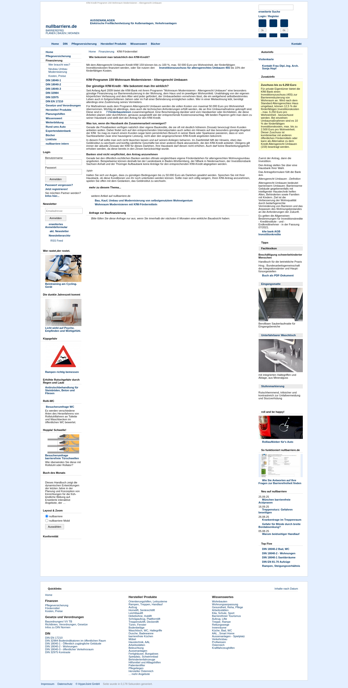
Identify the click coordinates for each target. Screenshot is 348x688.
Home (55, 43)
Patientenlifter (137, 665)
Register (273, 16)
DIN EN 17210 (54, 101)
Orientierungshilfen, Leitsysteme (148, 601)
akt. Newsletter (59, 231)
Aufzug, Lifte (219, 618)
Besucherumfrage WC (59, 406)
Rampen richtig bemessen (63, 370)
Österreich (218, 645)
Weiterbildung (55, 122)
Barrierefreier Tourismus (226, 615)
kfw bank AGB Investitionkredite (270, 233)
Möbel (132, 639)
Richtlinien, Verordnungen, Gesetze (66, 624)
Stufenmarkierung (272, 386)
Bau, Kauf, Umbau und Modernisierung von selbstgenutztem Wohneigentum (144, 200)
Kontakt (296, 43)
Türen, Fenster (137, 624)
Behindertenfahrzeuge (142, 659)
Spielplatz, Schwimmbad (143, 656)
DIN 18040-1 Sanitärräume (279, 557)
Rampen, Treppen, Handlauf (146, 604)
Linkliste (51, 139)
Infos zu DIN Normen (57, 627)
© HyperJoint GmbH (88, 683)
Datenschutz (65, 683)
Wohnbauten (219, 601)
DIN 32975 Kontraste (57, 652)
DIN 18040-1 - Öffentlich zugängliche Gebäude (73, 643)
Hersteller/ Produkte (113, 43)
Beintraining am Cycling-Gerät (63, 284)
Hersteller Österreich (141, 671)
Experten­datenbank (58, 130)
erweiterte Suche (269, 11)
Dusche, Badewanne (141, 633)
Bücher (155, 43)
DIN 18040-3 (53, 88)
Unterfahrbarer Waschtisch (278, 335)
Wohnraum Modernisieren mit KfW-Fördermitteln (126, 204)
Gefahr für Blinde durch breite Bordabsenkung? (280, 525)
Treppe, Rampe (221, 621)
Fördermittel (52, 608)
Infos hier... (52, 195)
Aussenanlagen (138, 650)
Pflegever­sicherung (84, 43)
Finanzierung (106, 51)
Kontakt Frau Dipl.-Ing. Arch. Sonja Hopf (280, 67)
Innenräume (219, 627)
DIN (65, 43)
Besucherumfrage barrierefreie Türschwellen (63, 455)
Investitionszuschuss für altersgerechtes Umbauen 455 (194, 67)
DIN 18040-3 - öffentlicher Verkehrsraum (69, 649)
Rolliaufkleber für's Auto (277, 441)
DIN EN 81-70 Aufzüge (276, 561)
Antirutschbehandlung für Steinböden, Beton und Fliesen (61, 390)
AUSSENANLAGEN (102, 20)
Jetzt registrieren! (56, 189)
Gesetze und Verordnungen (63, 105)
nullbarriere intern (57, 143)
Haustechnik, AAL (139, 642)
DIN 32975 (52, 97)
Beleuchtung (136, 647)
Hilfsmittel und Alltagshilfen (145, 662)
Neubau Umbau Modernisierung (57, 70)
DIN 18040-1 (53, 80)
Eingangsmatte (271, 283)
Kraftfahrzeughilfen (223, 647)
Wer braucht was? (59, 64)
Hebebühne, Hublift (140, 615)
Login (262, 16)
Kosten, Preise (57, 75)
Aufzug (133, 607)
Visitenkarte (266, 59)
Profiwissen (219, 642)
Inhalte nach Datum (286, 588)
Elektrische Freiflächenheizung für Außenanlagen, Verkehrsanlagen (133, 23)
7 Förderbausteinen (118, 112)
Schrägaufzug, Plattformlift (144, 618)
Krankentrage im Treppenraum (281, 519)
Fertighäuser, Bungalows (143, 653)
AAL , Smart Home (223, 633)
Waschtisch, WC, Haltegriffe (145, 630)
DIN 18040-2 (53, 84)
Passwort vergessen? (59, 185)
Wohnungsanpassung (225, 604)
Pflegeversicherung (56, 605)
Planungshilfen (55, 113)
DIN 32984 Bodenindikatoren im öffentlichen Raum (75, 640)
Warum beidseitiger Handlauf (280, 534)
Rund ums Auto (56, 126)
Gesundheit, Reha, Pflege (227, 607)
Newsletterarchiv (60, 235)
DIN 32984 (52, 92)
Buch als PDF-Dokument (278, 275)
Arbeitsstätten (137, 645)
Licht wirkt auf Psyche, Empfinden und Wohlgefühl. (63, 328)
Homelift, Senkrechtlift (142, 610)
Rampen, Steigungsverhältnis (281, 565)
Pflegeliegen (136, 668)
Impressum (47, 683)
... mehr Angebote (139, 674)
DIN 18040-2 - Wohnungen (279, 553)
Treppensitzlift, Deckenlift (144, 621)
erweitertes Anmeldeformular (56, 226)
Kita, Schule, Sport (223, 613)
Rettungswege (220, 624)
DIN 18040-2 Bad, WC (276, 548)
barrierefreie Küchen (141, 636)
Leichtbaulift (136, 613)
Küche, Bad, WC (222, 630)
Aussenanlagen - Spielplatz (228, 636)
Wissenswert (138, 43)
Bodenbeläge (137, 627)
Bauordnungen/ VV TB (58, 621)
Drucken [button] (251, 57)
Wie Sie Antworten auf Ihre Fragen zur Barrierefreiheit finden (280, 482)
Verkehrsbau (219, 639)
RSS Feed (57, 240)
